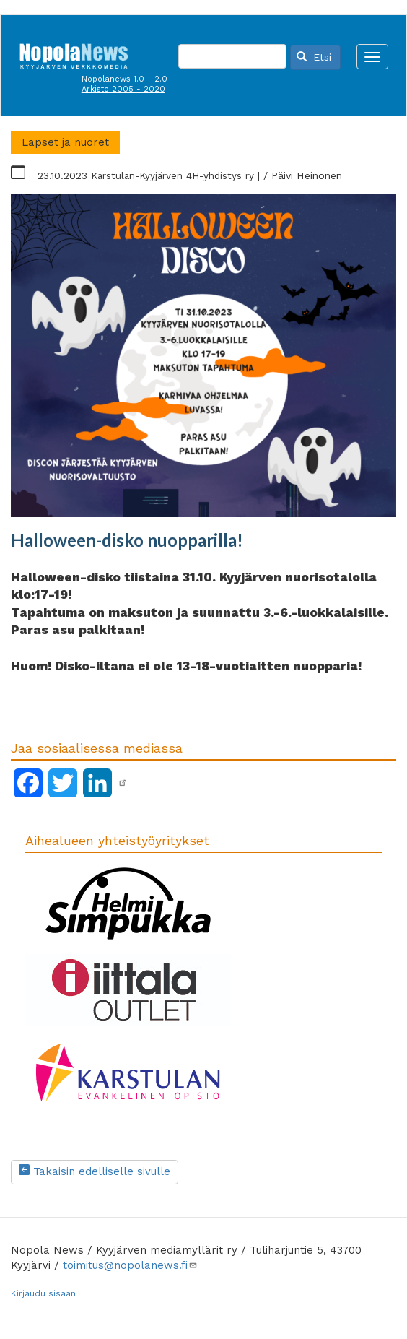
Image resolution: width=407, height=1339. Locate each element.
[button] (203, 356)
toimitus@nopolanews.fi (130, 1265)
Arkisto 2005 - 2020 (123, 89)
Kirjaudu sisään (43, 1293)
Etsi (314, 57)
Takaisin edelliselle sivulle (94, 1171)
